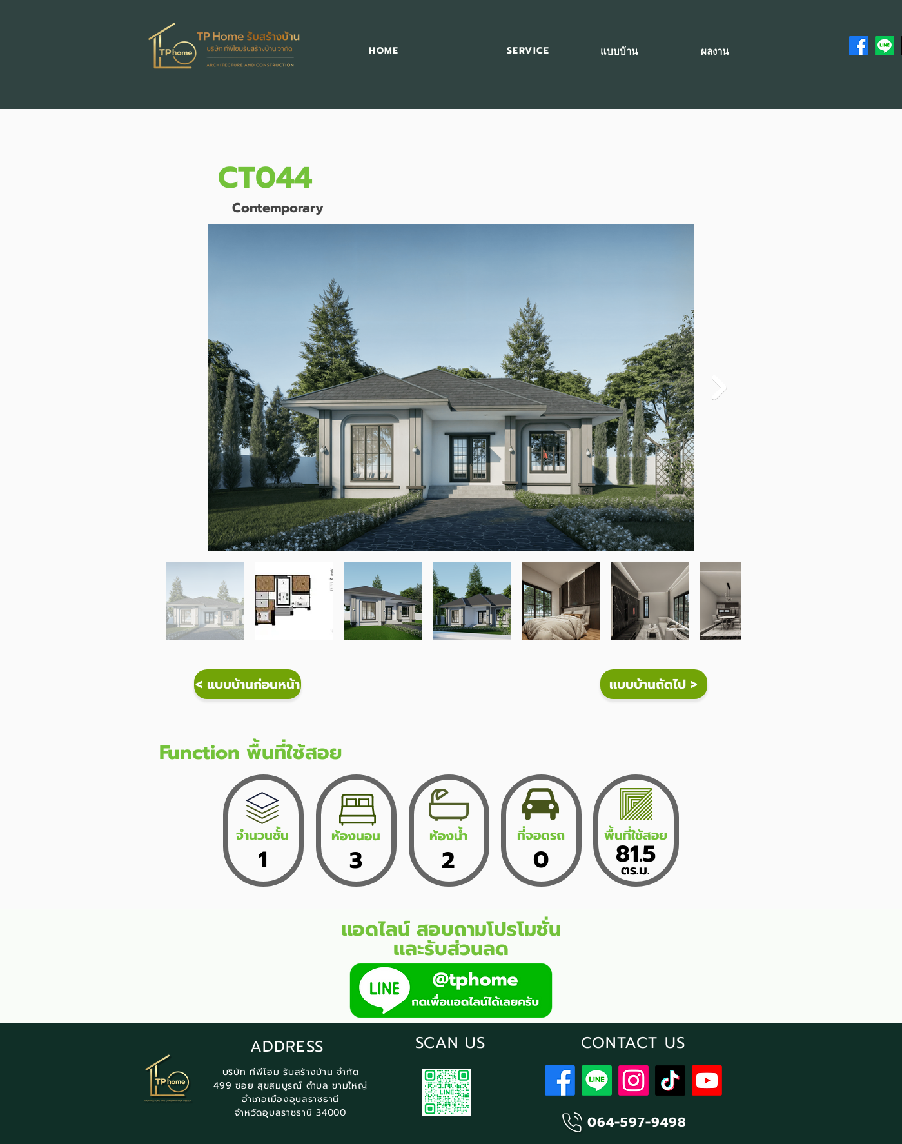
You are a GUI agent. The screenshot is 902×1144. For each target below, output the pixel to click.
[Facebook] (858, 45)
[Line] (884, 45)
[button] (528, 51)
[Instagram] (633, 1080)
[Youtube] (707, 1080)
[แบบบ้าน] (619, 51)
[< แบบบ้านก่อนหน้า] (247, 684)
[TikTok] (670, 1080)
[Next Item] (719, 387)
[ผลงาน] (714, 51)
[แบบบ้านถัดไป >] (653, 684)
